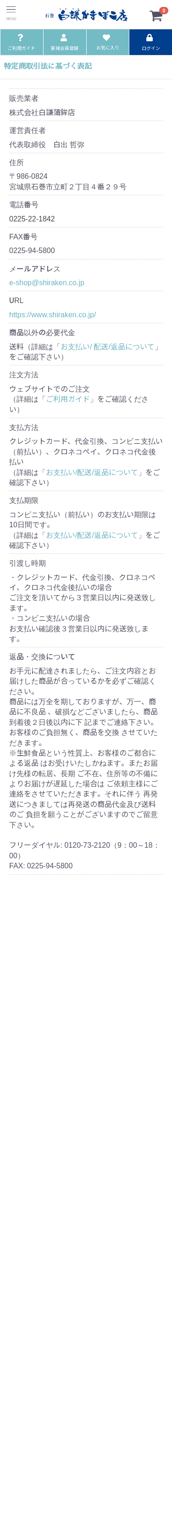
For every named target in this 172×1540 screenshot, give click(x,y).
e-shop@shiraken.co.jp (46, 281)
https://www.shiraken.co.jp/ (52, 314)
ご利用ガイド (68, 398)
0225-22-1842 (32, 218)
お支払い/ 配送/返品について (108, 346)
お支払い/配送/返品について (92, 471)
